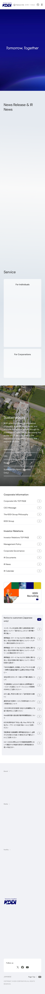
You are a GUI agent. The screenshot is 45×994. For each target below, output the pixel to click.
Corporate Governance (14, 551)
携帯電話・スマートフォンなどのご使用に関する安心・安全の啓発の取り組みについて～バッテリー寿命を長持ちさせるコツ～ (19, 640)
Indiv (27, 5)
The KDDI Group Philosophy (16, 514)
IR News (7, 564)
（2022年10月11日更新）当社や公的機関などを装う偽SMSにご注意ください (19, 709)
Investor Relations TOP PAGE (16, 537)
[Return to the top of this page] (34, 977)
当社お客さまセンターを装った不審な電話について (19, 678)
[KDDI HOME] (10, 901)
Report (7, 463)
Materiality (8, 449)
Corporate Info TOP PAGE (15, 501)
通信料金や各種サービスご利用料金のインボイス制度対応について (19, 702)
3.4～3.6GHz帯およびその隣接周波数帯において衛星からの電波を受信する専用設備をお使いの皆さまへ (19, 744)
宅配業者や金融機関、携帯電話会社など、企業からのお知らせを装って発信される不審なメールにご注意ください (19, 735)
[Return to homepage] (7, 5)
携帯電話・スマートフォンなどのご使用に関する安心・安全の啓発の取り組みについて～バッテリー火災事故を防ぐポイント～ (19, 650)
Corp (32, 5)
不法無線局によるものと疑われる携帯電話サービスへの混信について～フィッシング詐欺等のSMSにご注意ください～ (19, 687)
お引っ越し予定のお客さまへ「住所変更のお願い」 (19, 695)
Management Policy (12, 544)
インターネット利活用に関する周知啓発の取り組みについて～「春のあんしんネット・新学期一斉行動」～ (19, 630)
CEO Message (10, 507)
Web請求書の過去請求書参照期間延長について (19, 716)
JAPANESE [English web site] (7, 977)
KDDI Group (9, 521)
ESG (5, 456)
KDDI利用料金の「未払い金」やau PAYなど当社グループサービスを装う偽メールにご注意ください (19, 725)
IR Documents (10, 557)
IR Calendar (9, 571)
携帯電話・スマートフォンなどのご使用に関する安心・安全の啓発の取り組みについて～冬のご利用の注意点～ (19, 660)
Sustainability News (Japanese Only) (17, 471)
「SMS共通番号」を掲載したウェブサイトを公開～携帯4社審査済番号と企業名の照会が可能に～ (19, 670)
